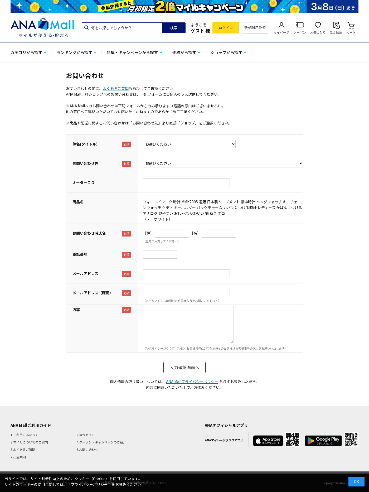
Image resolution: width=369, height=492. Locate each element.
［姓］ (148, 233)
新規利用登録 (255, 27)
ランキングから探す (74, 52)
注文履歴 (336, 32)
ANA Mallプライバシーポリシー (192, 381)
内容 (76, 309)
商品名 (78, 201)
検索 (173, 27)
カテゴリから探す (26, 52)
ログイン (226, 27)
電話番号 (79, 254)
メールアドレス (85, 273)
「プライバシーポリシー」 (89, 484)
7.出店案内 (18, 457)
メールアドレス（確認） (92, 292)
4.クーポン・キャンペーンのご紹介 (101, 442)
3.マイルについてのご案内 (29, 442)
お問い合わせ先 (85, 163)
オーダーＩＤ (83, 182)
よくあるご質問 (116, 88)
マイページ (281, 32)
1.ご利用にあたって (24, 434)
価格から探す (184, 52)
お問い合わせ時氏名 (89, 233)
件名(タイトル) (85, 144)
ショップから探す (226, 52)
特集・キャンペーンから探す (132, 52)
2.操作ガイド (85, 434)
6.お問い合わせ (87, 449)
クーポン (299, 32)
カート (351, 32)
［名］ (195, 233)
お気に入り (318, 32)
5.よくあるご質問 (23, 449)
